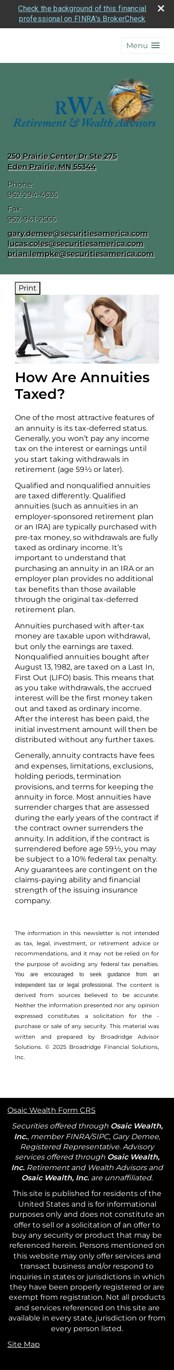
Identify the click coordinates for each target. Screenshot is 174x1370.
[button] (143, 45)
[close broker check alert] (161, 8)
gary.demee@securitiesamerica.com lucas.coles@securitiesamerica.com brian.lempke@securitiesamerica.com (80, 244)
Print (28, 288)
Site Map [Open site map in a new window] (23, 1344)
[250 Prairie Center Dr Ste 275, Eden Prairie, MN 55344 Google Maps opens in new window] (62, 161)
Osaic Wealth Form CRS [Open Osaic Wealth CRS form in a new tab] (51, 1110)
